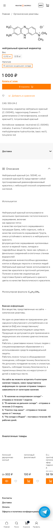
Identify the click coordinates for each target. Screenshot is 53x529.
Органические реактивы (25, 13)
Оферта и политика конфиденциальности (23, 511)
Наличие (6, 61)
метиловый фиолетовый (29, 456)
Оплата (5, 507)
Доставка (7, 502)
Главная (6, 13)
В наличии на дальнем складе (17, 66)
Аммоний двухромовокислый (7, 457)
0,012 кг (7, 56)
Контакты (7, 497)
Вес (4, 52)
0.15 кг (18, 56)
